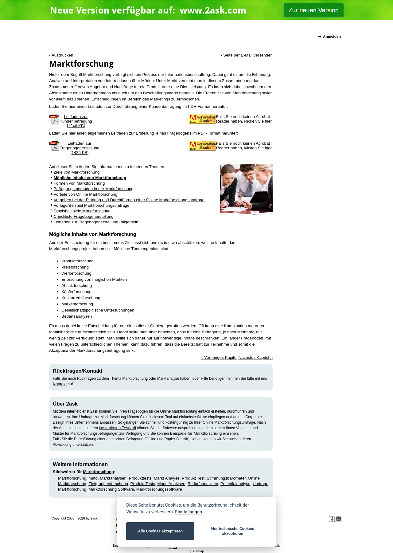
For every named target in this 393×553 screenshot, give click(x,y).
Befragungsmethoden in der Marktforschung (94, 188)
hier (268, 121)
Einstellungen (188, 512)
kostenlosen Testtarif (117, 428)
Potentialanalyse (235, 483)
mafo (93, 478)
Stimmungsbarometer (226, 478)
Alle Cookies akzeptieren (160, 531)
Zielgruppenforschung (108, 483)
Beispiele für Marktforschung (196, 433)
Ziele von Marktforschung (77, 172)
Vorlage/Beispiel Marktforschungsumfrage (92, 205)
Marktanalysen (113, 478)
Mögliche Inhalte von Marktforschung (90, 177)
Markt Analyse (167, 478)
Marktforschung (98, 471)
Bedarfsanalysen (203, 483)
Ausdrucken (62, 55)
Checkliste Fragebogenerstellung (84, 216)
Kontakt (60, 384)
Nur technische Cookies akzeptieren (232, 531)
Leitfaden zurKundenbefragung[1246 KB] (76, 121)
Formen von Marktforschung (79, 183)
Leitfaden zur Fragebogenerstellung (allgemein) (97, 222)
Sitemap (198, 551)
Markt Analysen (171, 483)
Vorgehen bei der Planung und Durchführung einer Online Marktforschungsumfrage (129, 200)
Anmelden (332, 36)
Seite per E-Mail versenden (248, 55)
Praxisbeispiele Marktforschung (82, 211)
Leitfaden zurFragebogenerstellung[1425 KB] (79, 148)
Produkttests (140, 478)
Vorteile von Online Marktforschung (85, 194)
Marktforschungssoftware (159, 489)
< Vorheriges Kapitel (218, 357)
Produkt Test (193, 478)
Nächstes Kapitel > (256, 357)
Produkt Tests (142, 483)
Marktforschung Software (111, 489)
